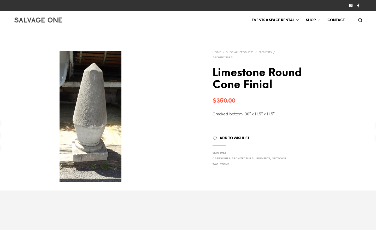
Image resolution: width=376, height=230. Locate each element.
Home (217, 52)
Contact (336, 20)
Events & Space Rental (273, 20)
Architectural (223, 57)
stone (224, 164)
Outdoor (279, 158)
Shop (311, 20)
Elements (265, 52)
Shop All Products (239, 52)
